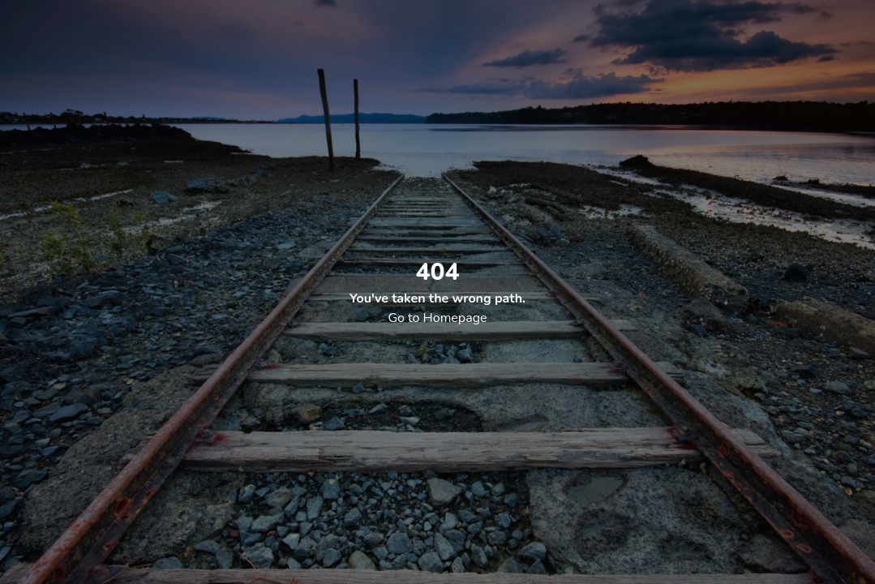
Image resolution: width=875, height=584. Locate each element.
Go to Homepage (437, 318)
